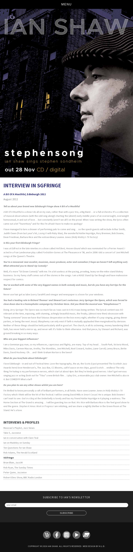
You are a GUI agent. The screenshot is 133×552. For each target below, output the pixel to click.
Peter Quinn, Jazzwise (15, 472)
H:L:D (102, 546)
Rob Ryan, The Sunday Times (18, 467)
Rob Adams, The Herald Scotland (20, 452)
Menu (66, 4)
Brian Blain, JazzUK (13, 462)
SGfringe (8, 457)
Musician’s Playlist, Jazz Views (19, 427)
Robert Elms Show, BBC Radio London (22, 477)
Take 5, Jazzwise (12, 432)
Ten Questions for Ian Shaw (17, 447)
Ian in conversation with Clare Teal (20, 437)
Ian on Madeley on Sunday (16, 442)
